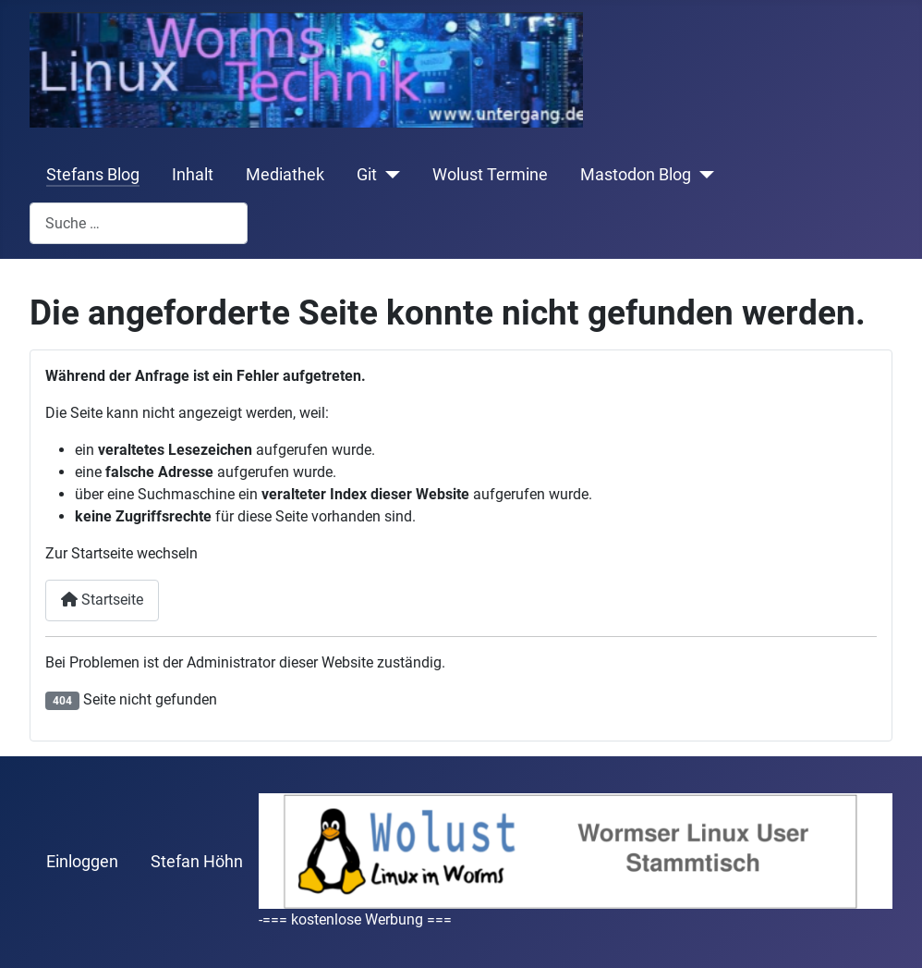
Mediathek (285, 174)
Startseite (102, 599)
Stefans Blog (93, 174)
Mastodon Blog (635, 174)
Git (367, 174)
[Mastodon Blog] (702, 175)
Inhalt (192, 174)
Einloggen (82, 861)
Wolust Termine (490, 174)
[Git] (388, 175)
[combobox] (139, 223)
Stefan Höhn (197, 861)
